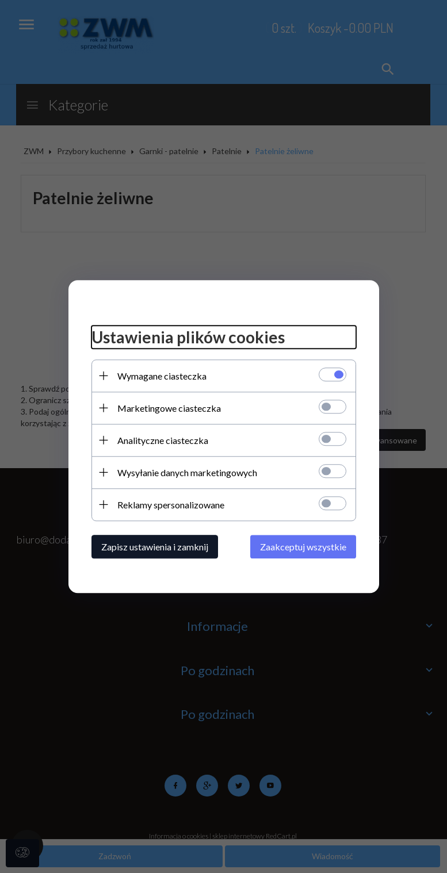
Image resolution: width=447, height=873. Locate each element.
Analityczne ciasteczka (162, 440)
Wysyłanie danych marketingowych (187, 472)
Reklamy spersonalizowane (170, 504)
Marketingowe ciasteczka (169, 408)
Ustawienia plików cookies (188, 337)
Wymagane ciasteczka (162, 375)
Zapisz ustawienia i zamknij (154, 546)
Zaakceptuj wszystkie (303, 546)
